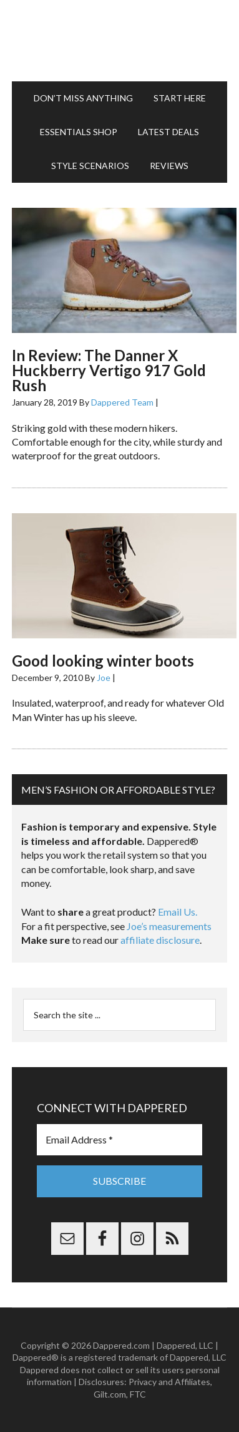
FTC (138, 1394)
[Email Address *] (119, 1139)
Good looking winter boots (103, 661)
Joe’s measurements (169, 926)
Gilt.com (110, 1394)
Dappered (119, 41)
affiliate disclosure (160, 940)
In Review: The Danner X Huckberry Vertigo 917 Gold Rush (109, 370)
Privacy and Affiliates (169, 1381)
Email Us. (177, 912)
